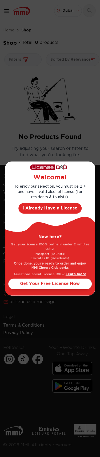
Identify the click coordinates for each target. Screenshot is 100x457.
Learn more (76, 274)
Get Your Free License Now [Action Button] (50, 284)
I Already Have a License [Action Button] (50, 208)
